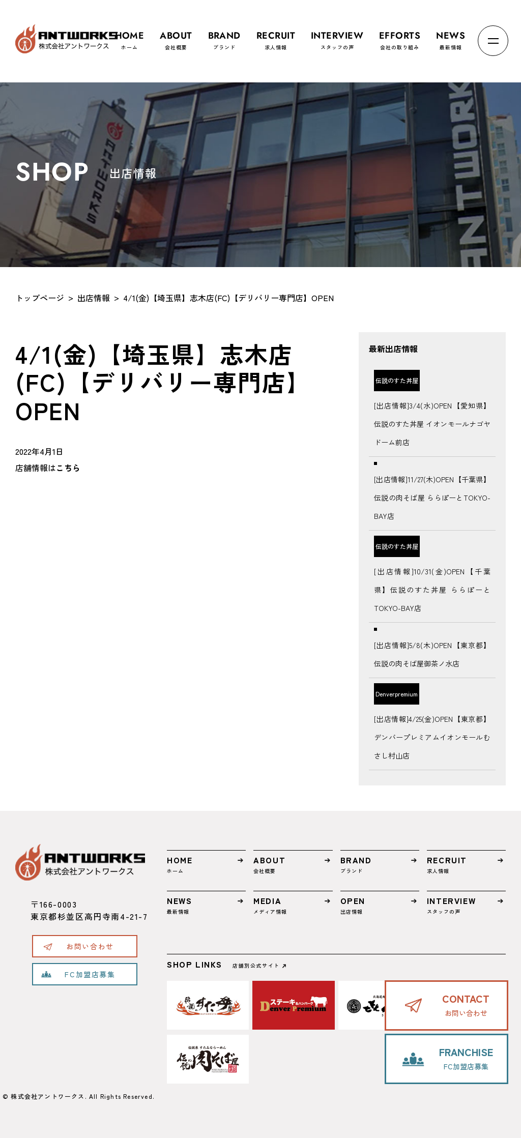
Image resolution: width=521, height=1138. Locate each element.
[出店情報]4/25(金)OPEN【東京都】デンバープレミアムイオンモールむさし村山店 (432, 737)
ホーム (129, 36)
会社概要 (176, 36)
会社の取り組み (399, 36)
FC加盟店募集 (90, 974)
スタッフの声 (337, 36)
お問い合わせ (90, 946)
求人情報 (275, 36)
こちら (68, 467)
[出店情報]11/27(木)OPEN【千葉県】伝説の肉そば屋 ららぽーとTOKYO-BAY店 (432, 497)
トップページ (39, 297)
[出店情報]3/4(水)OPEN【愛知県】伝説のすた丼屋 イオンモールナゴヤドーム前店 (432, 423)
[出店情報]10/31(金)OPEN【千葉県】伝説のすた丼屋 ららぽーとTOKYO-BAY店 (432, 589)
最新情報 (450, 36)
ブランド (224, 36)
